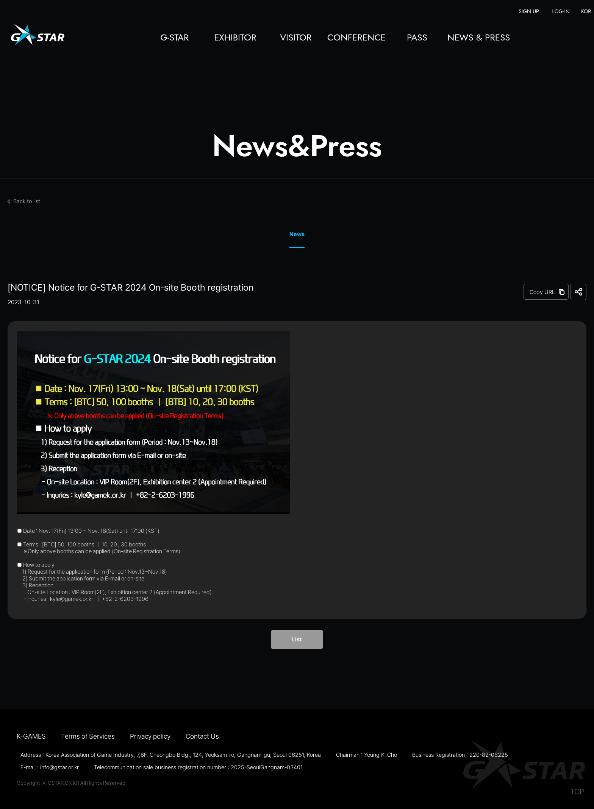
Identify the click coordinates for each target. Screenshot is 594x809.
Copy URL (542, 292)
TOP (577, 791)
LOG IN (561, 11)
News (297, 234)
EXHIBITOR (235, 38)
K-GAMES (31, 736)
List (297, 639)
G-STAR (174, 38)
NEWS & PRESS (478, 38)
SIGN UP (529, 11)
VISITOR (295, 38)
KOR (586, 11)
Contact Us (202, 736)
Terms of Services (88, 736)
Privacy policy (150, 736)
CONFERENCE (356, 38)
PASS (417, 38)
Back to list (26, 201)
